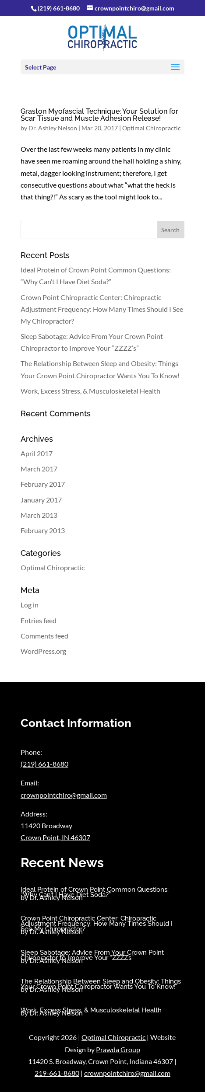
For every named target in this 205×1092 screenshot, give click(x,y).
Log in (30, 604)
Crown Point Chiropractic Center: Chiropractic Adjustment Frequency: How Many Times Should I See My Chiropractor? (102, 309)
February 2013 (43, 530)
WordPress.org (43, 651)
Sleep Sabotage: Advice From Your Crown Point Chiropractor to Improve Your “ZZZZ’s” (92, 955)
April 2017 (37, 453)
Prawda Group (118, 1049)
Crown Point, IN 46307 (55, 837)
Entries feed (39, 620)
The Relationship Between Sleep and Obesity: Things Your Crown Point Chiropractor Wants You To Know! (101, 984)
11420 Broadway (46, 825)
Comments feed (44, 635)
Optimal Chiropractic (151, 128)
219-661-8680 (57, 1073)
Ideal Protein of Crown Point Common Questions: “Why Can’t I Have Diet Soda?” (95, 892)
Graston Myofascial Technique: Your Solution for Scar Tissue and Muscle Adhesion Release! (99, 114)
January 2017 (41, 499)
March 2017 (39, 468)
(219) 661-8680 (59, 8)
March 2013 (39, 515)
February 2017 (43, 484)
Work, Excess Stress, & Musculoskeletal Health (90, 391)
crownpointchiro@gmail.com (64, 795)
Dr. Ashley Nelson (52, 128)
